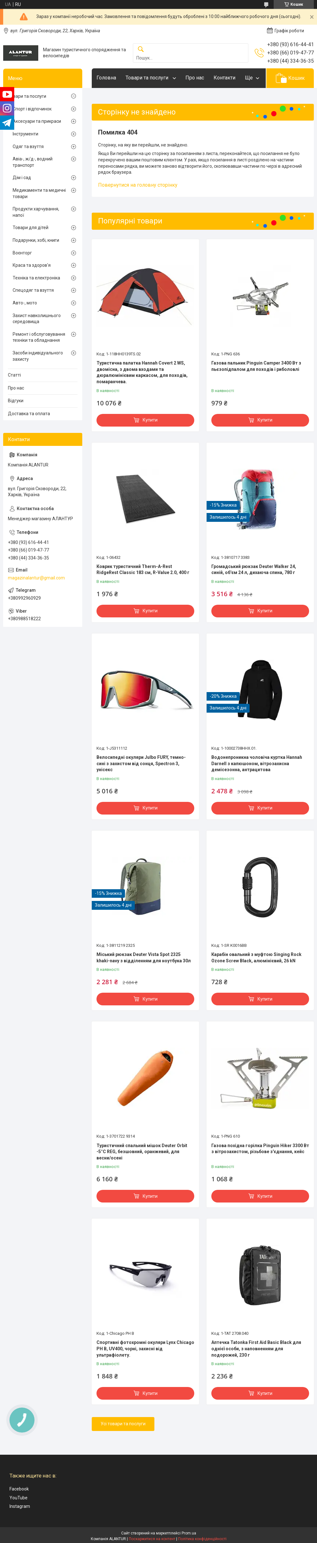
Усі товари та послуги (123, 1423)
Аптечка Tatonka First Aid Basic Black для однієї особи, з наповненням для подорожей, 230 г (256, 1348)
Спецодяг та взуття (33, 290)
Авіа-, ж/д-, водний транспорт (33, 162)
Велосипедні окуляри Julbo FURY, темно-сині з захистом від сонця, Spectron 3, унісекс (141, 763)
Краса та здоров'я (32, 265)
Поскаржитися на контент (152, 1539)
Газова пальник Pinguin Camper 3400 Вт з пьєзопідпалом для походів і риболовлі (256, 366)
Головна (106, 78)
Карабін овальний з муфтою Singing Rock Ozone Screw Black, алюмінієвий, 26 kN (256, 957)
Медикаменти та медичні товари (39, 193)
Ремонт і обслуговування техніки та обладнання (39, 337)
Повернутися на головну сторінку (137, 185)
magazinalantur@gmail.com (36, 577)
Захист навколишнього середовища (37, 318)
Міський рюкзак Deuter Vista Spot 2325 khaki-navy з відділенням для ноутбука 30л (143, 957)
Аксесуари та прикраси (37, 121)
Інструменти (25, 133)
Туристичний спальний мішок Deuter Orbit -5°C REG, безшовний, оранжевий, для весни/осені (141, 1151)
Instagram (19, 1506)
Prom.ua (189, 1533)
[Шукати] (140, 49)
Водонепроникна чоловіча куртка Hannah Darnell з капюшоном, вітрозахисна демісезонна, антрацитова (256, 763)
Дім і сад (22, 177)
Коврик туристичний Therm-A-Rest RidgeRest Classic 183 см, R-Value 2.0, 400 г (143, 569)
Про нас (194, 78)
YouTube (18, 1497)
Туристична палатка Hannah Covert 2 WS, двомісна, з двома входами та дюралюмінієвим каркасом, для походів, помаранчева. (142, 372)
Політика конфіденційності (202, 1539)
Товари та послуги (148, 78)
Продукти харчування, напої (36, 212)
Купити (150, 419)
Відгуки (15, 400)
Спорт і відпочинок (32, 108)
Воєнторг (22, 252)
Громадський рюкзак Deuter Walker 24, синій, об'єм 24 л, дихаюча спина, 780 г (253, 569)
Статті (14, 375)
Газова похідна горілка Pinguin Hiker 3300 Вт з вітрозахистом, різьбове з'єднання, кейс (260, 1148)
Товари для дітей (30, 227)
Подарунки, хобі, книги (36, 240)
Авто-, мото (25, 302)
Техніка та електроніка (36, 277)
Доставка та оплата (29, 413)
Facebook (19, 1488)
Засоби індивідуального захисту (38, 356)
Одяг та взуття (28, 146)
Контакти (224, 78)
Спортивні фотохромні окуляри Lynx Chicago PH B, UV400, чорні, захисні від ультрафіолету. (145, 1348)
